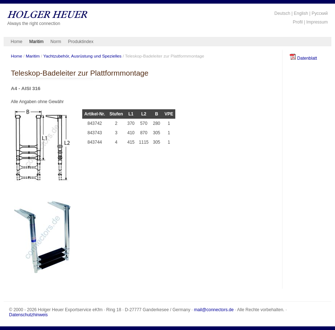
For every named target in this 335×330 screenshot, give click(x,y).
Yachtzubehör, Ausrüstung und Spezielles (82, 56)
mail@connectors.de (214, 309)
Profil (298, 22)
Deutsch (282, 13)
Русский (319, 13)
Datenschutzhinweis (28, 314)
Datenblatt (303, 58)
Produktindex (80, 41)
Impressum (317, 22)
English (301, 13)
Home (16, 41)
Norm (55, 41)
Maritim (36, 41)
